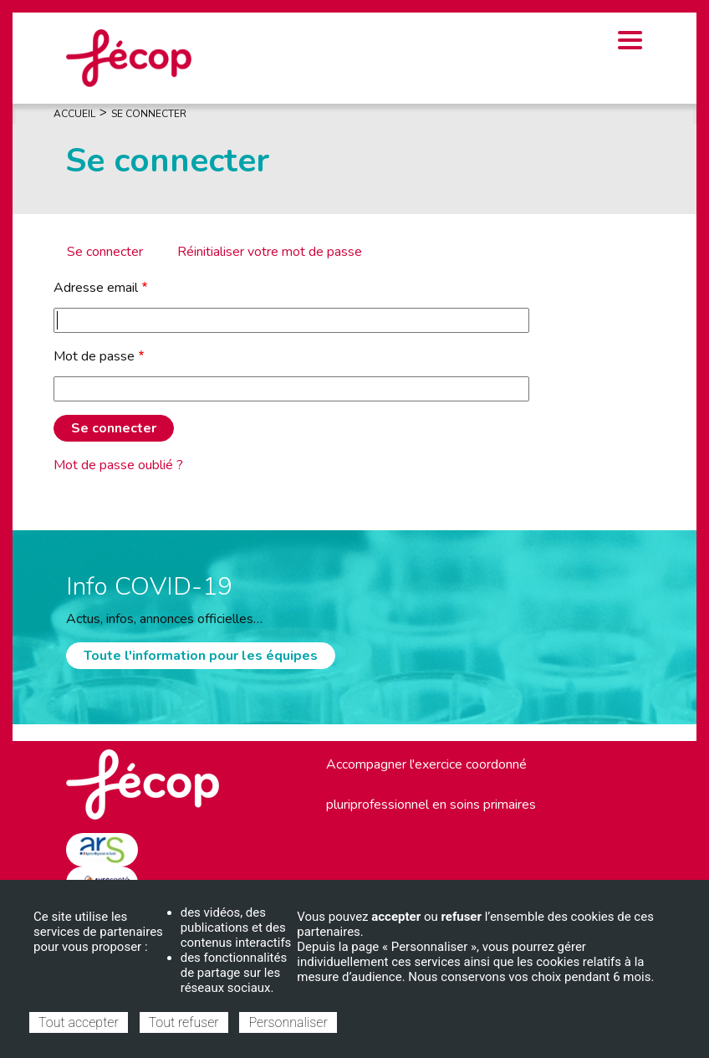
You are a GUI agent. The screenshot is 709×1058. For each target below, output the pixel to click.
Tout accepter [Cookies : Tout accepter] (78, 1022)
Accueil (74, 113)
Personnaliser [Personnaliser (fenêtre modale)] (287, 1022)
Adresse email (96, 288)
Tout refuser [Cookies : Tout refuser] (184, 1022)
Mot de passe (94, 356)
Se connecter (105, 252)
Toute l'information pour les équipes (201, 656)
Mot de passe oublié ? (118, 465)
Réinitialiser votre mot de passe (269, 252)
